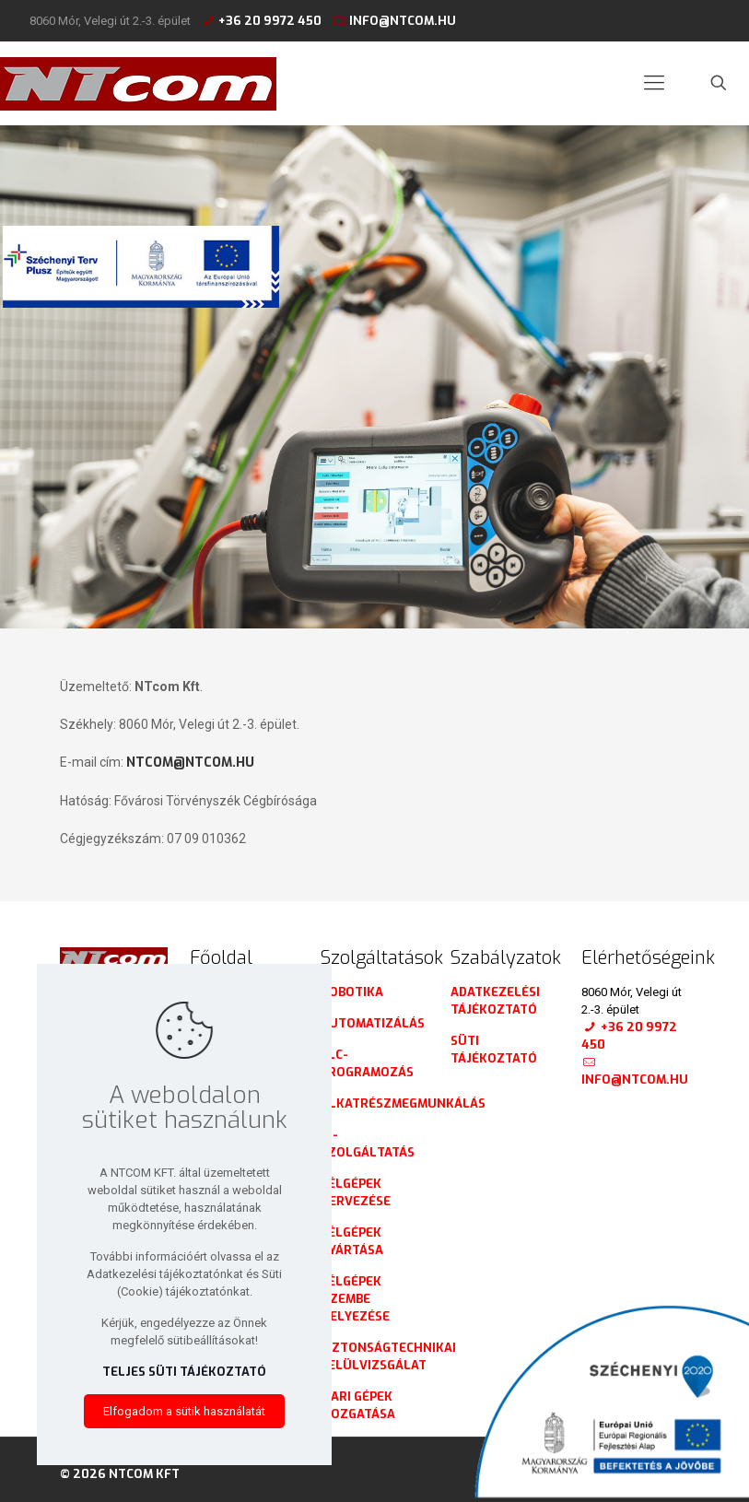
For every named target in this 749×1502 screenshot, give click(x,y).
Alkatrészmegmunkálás (403, 1103)
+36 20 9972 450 (270, 21)
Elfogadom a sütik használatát (184, 1411)
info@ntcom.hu (402, 21)
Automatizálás (373, 1023)
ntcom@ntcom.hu (190, 762)
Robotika (352, 992)
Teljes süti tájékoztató (184, 1371)
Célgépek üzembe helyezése (355, 1298)
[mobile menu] (654, 83)
